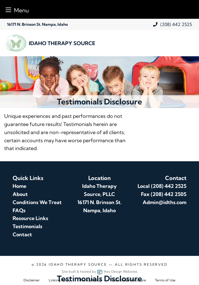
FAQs (19, 210)
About (20, 194)
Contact (22, 234)
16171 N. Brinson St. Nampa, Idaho (37, 24)
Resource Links (30, 218)
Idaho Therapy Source (78, 264)
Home (19, 186)
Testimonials (27, 226)
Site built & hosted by (99, 271)
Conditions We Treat (37, 202)
